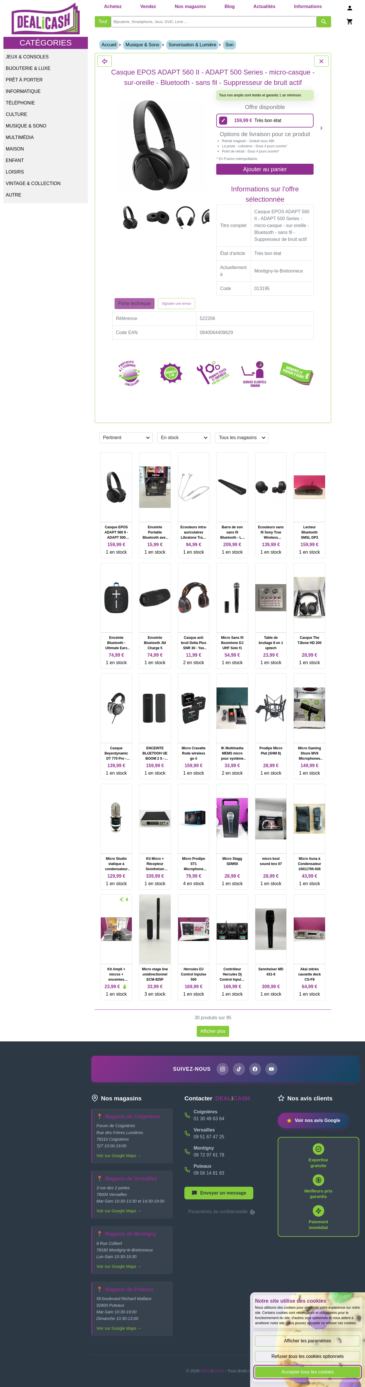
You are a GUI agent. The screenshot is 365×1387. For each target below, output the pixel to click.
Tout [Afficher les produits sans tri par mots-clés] (103, 21)
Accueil (109, 44)
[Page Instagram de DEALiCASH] (223, 1069)
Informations (308, 6)
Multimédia (20, 137)
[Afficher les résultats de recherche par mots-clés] (324, 21)
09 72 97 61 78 (209, 1154)
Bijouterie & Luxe (28, 68)
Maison (15, 148)
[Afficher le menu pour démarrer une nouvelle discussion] (218, 1193)
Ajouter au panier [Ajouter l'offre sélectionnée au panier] (265, 169)
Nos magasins (190, 6)
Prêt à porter (24, 79)
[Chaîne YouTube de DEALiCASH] (272, 1069)
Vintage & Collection (33, 183)
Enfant (15, 160)
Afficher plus (213, 1031)
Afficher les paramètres (307, 1340)
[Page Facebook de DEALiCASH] (255, 1069)
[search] (214, 21)
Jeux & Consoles (27, 56)
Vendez (148, 6)
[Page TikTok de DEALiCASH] (239, 1069)
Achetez (112, 6)
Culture (16, 114)
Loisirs (15, 171)
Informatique (23, 91)
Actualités (264, 6)
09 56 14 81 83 (209, 1173)
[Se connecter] (350, 8)
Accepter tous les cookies (307, 1371)
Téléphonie (20, 102)
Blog (230, 6)
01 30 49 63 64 (209, 1118)
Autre (13, 195)
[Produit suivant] (321, 128)
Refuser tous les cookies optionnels (307, 1356)
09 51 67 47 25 (209, 1136)
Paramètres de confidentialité (222, 1212)
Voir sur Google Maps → (119, 1155)
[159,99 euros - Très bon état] (265, 120)
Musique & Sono (26, 125)
